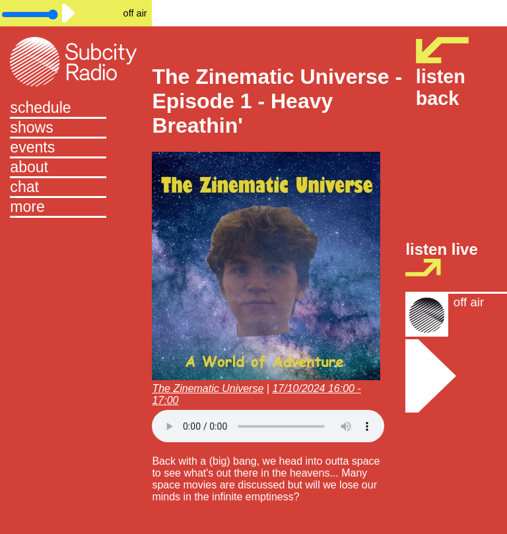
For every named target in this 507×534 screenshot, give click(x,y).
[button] (76, 208)
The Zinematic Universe (207, 388)
